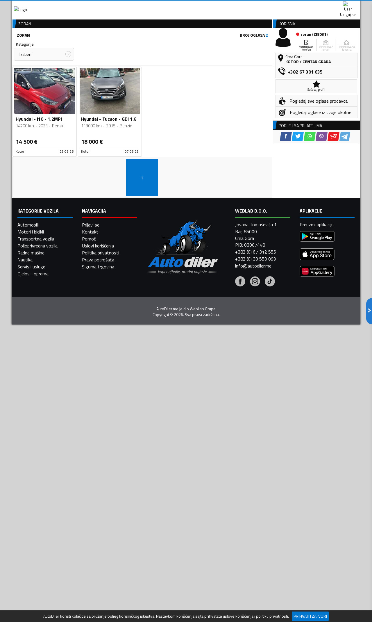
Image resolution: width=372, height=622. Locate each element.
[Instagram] (255, 507)
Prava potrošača (98, 484)
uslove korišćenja (238, 616)
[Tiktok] (270, 507)
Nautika (25, 484)
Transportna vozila (35, 463)
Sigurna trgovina (98, 491)
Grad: (152, 75)
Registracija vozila (294, 45)
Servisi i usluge (245, 45)
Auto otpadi (201, 45)
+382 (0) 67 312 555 (255, 476)
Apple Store (186, 5)
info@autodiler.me (253, 490)
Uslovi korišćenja (98, 470)
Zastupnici (163, 45)
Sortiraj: (219, 75)
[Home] (17, 44)
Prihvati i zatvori (310, 616)
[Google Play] (317, 461)
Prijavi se (90, 449)
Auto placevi (124, 45)
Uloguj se (319, 5)
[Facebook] (240, 507)
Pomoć (89, 463)
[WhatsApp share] (309, 241)
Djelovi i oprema (33, 498)
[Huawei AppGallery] (317, 496)
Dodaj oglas (341, 45)
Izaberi (25, 85)
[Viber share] (321, 241)
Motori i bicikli (30, 456)
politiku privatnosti (272, 616)
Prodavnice (84, 45)
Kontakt (288, 5)
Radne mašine (30, 477)
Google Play (147, 5)
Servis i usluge (31, 491)
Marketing (257, 6)
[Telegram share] (345, 241)
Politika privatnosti (100, 477)
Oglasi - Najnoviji (234, 85)
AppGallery (223, 6)
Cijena (87, 75)
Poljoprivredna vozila (37, 470)
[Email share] (333, 241)
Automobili (28, 449)
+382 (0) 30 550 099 (255, 483)
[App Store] (317, 479)
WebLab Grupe (203, 533)
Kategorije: (25, 75)
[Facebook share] (286, 241)
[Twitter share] (298, 241)
